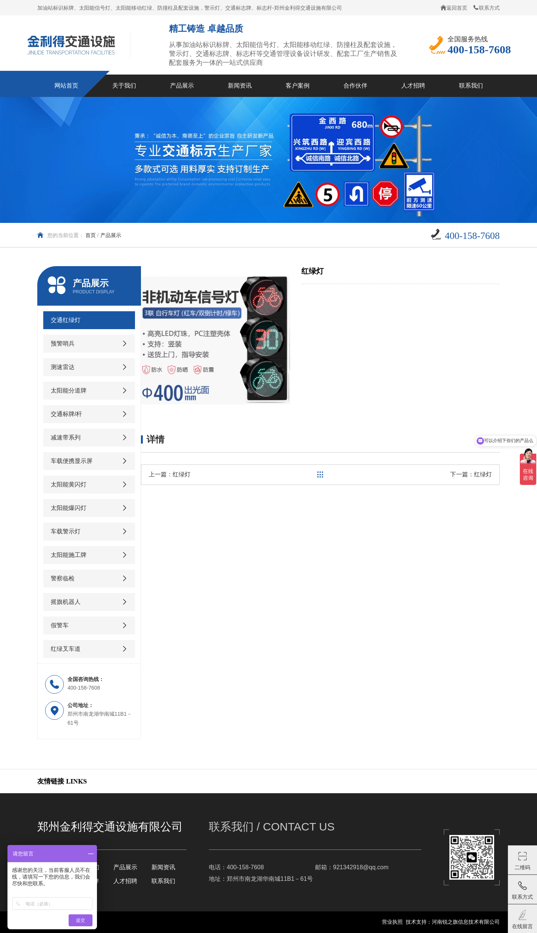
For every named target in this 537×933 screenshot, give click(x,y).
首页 (90, 235)
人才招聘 (125, 881)
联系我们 (163, 881)
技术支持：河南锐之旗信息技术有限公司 (453, 922)
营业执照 (392, 922)
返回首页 (453, 7)
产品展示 (110, 235)
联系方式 (486, 7)
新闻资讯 (163, 867)
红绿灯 (182, 474)
